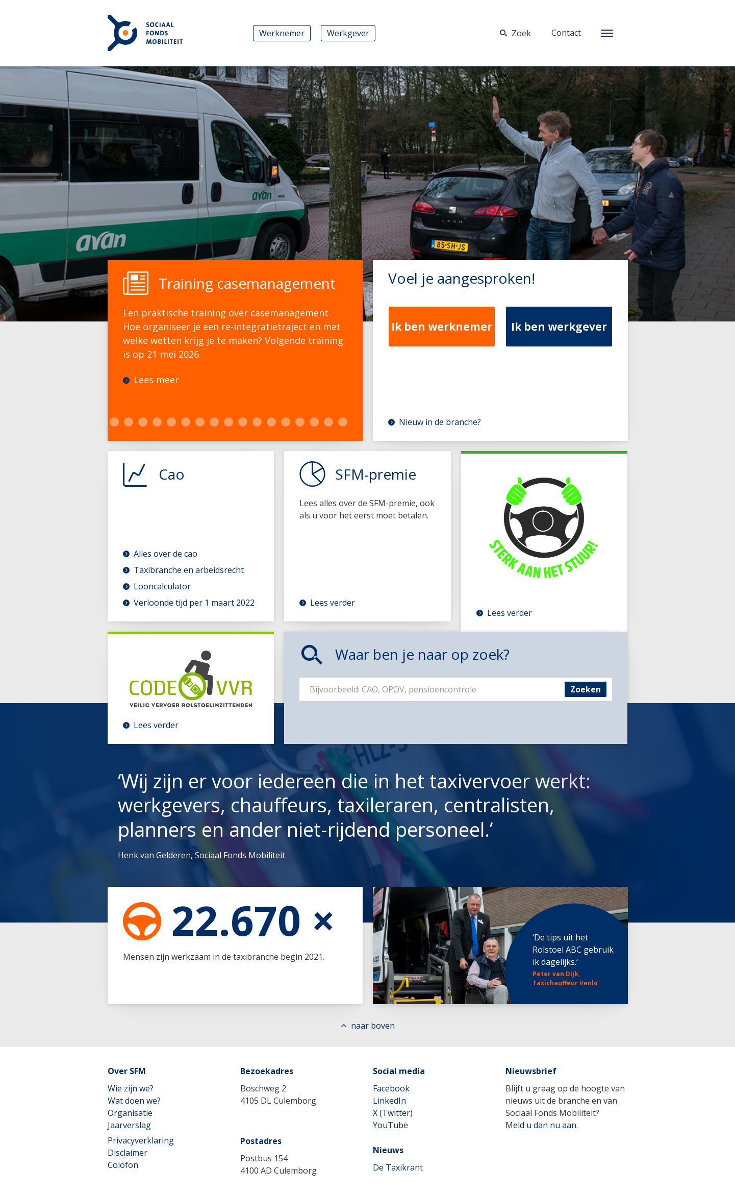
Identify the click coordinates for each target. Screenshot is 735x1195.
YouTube (390, 1125)
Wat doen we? (134, 1100)
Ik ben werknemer (441, 326)
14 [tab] (171, 422)
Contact (566, 32)
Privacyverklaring (141, 1140)
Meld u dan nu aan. (541, 1125)
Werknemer (282, 33)
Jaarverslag (129, 1125)
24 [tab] (314, 422)
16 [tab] (200, 422)
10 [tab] (114, 422)
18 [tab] (228, 422)
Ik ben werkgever (559, 326)
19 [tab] (242, 422)
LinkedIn (389, 1100)
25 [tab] (328, 422)
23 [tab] (300, 422)
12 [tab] (142, 422)
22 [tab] (285, 422)
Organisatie (130, 1112)
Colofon (123, 1165)
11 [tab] (128, 422)
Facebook (391, 1088)
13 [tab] (157, 422)
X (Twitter (391, 1112)
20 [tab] (257, 422)
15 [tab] (185, 422)
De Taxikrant (398, 1167)
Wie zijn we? (131, 1088)
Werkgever (348, 33)
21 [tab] (271, 422)
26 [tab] (342, 422)
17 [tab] (214, 422)
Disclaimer (127, 1152)
